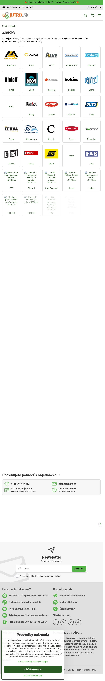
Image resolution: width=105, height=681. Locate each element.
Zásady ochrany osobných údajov (33, 661)
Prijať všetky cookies (33, 669)
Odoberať (79, 569)
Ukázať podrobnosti (33, 676)
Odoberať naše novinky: (51, 561)
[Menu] (99, 15)
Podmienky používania (86, 670)
